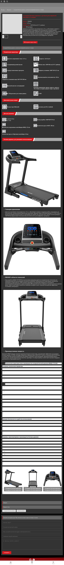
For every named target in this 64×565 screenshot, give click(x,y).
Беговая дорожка (21, 510)
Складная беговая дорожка (9, 510)
